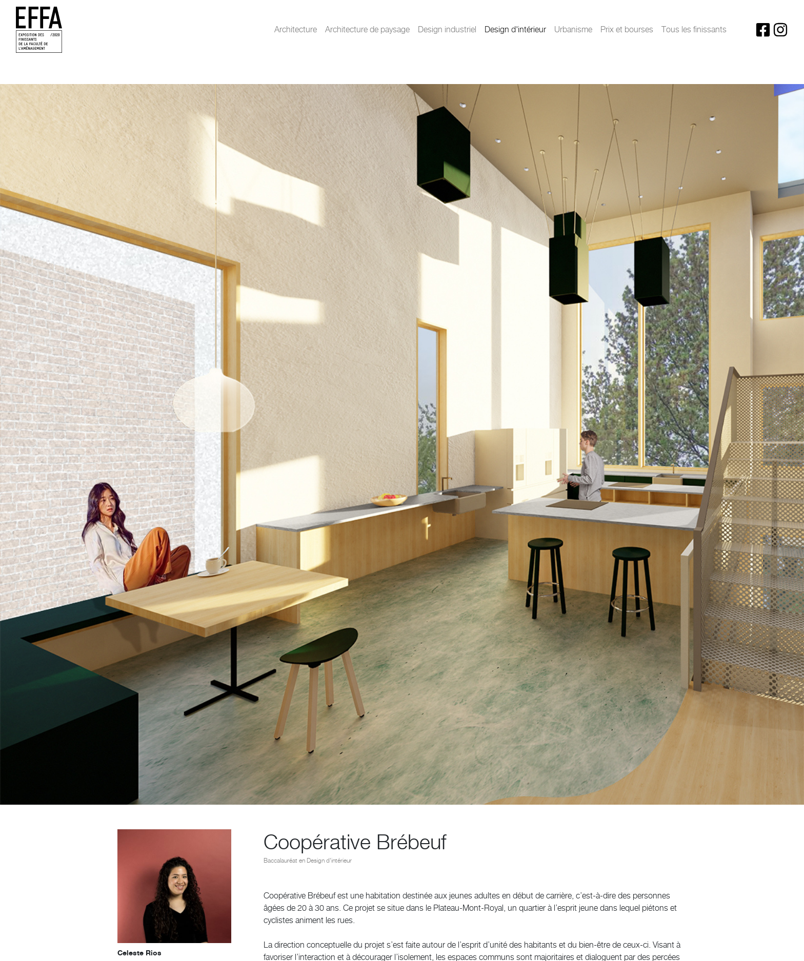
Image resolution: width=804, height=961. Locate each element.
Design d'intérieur (515, 29)
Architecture (295, 29)
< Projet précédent (52, 944)
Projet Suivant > (755, 944)
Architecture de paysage (367, 29)
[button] (295, 754)
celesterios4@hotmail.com (158, 519)
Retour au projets (402, 944)
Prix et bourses (626, 29)
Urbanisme (573, 29)
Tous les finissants (694, 29)
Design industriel (447, 29)
